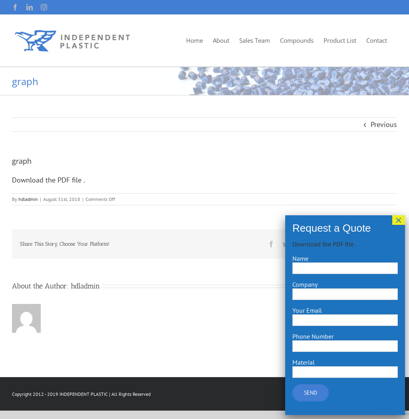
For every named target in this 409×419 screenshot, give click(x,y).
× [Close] (398, 220)
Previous (384, 124)
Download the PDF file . (48, 180)
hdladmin (28, 199)
